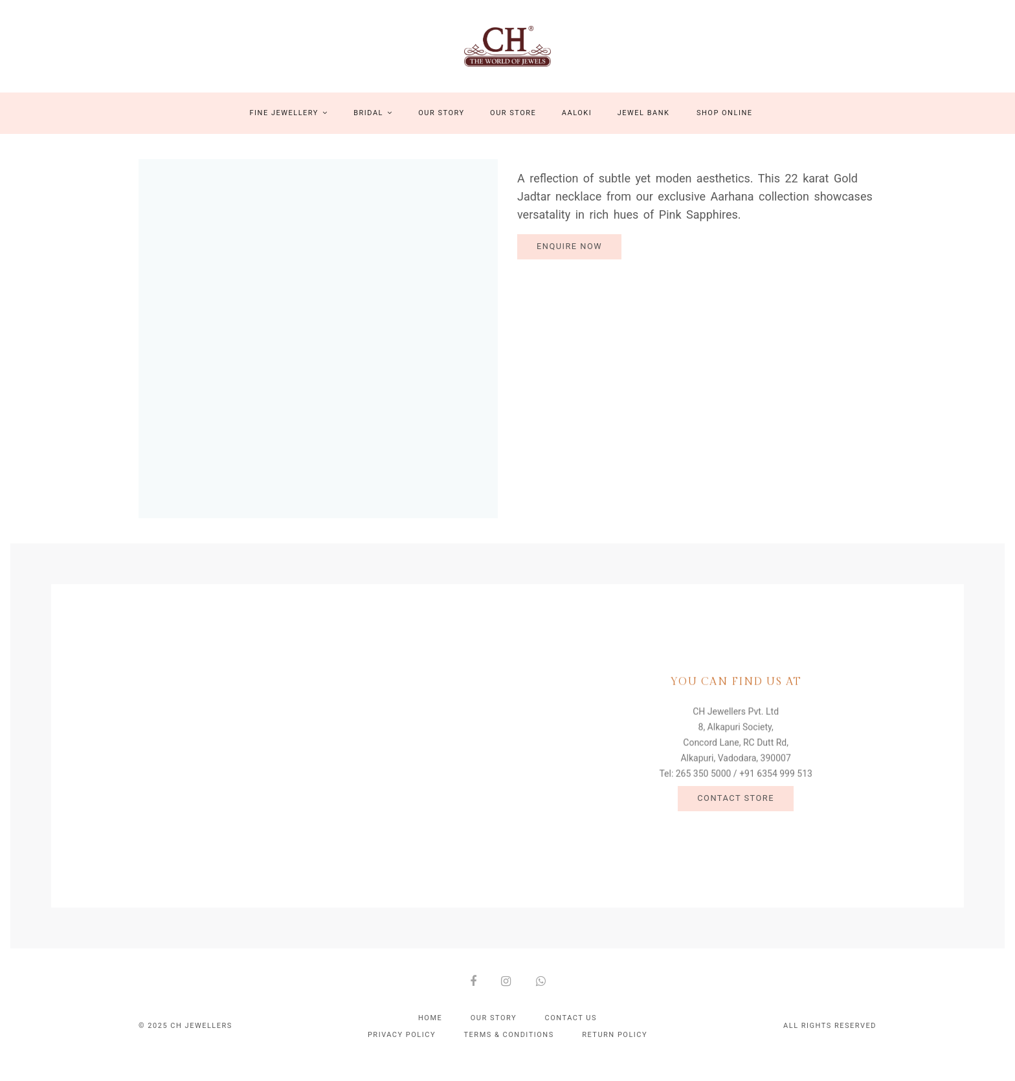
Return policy (614, 1047)
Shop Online (725, 125)
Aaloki (577, 125)
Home (430, 1030)
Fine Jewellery (289, 125)
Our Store (513, 125)
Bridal (373, 125)
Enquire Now (569, 258)
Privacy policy (402, 1047)
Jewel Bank (644, 125)
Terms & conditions (509, 1047)
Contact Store (735, 813)
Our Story (441, 125)
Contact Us (571, 1030)
